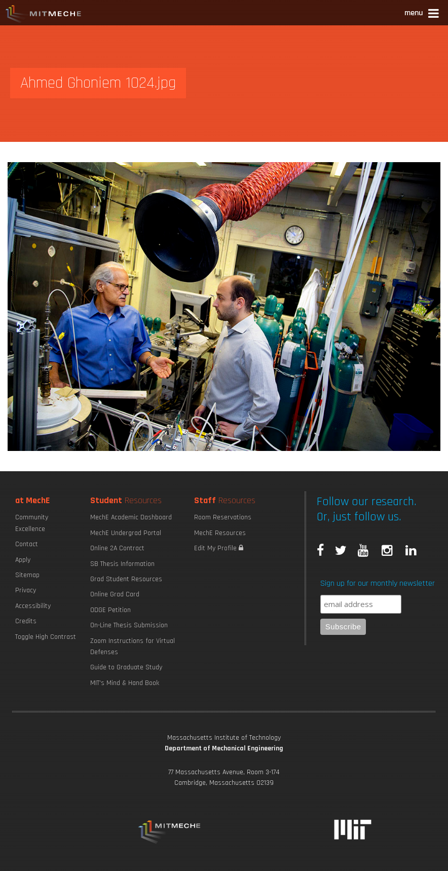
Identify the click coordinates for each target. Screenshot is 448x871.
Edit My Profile (218, 548)
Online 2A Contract (117, 548)
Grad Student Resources (126, 579)
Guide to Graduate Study (126, 667)
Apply (22, 559)
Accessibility (33, 606)
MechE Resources (220, 533)
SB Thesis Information (122, 564)
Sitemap (27, 575)
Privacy (25, 590)
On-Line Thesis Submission (129, 625)
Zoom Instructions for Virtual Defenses (132, 646)
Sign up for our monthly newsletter (377, 583)
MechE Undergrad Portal (125, 533)
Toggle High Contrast (45, 636)
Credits (25, 621)
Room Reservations (222, 517)
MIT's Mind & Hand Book (124, 683)
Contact (26, 544)
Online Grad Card (114, 594)
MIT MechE (43, 15)
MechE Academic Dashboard (131, 517)
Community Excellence (31, 523)
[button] (422, 14)
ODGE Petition (110, 610)
